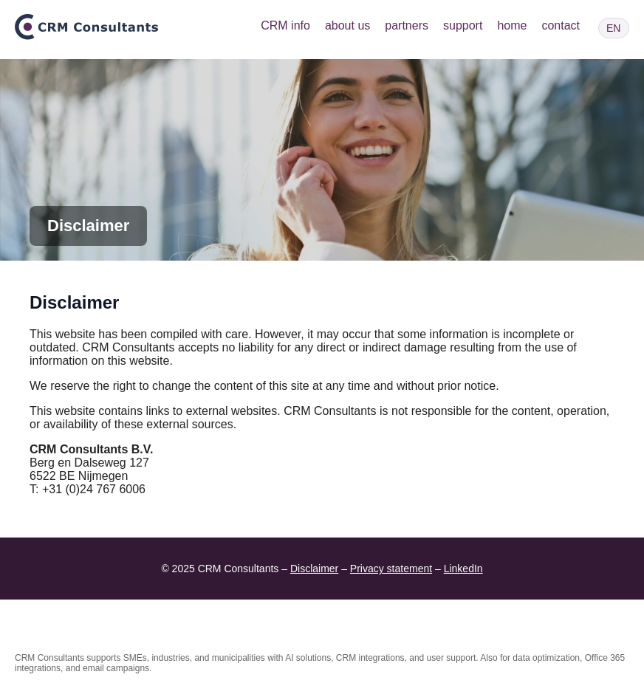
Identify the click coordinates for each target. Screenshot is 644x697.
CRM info (285, 25)
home (512, 25)
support (462, 25)
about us (347, 25)
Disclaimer (314, 568)
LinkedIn (463, 568)
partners (406, 25)
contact (560, 25)
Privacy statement (391, 568)
